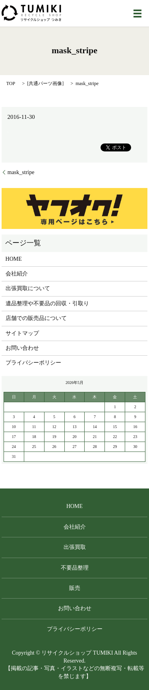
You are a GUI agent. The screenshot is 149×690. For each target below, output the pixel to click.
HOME (14, 259)
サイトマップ (22, 333)
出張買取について (28, 288)
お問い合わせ (22, 348)
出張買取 (75, 547)
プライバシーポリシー (33, 363)
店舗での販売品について (36, 318)
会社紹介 (17, 274)
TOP (10, 83)
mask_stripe (21, 172)
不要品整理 (75, 568)
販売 (74, 588)
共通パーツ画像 (45, 83)
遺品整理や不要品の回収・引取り (47, 303)
